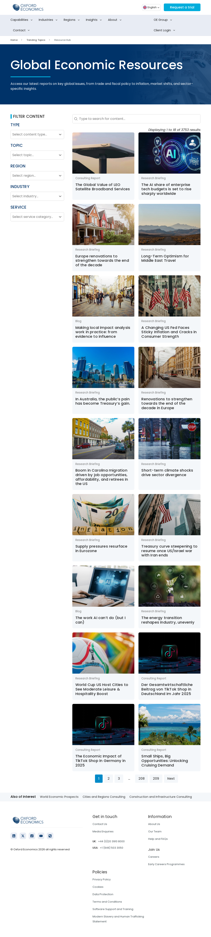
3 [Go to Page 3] (119, 778)
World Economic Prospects (59, 797)
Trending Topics (36, 40)
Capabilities (22, 20)
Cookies (98, 887)
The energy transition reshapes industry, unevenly (167, 620)
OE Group (163, 20)
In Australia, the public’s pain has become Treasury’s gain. (102, 401)
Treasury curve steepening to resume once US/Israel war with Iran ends (169, 551)
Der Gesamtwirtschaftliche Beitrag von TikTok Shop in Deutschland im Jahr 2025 (167, 689)
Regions (72, 20)
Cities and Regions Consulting (104, 797)
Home (14, 40)
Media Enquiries (103, 831)
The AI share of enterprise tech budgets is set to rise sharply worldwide (166, 189)
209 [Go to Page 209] (156, 778)
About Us (154, 824)
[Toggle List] (60, 134)
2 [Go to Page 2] (109, 778)
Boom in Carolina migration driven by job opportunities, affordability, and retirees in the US (101, 477)
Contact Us (100, 824)
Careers (153, 857)
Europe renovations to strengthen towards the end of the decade (102, 261)
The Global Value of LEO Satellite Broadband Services (102, 187)
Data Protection (103, 894)
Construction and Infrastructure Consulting (160, 797)
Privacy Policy (102, 879)
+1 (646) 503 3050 (111, 847)
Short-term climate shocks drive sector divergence (167, 472)
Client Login (165, 30)
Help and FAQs (158, 839)
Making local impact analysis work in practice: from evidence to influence (102, 332)
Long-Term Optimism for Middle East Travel (165, 258)
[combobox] (33, 134)
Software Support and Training (113, 909)
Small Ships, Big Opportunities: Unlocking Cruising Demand (164, 761)
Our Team (155, 831)
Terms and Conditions (107, 901)
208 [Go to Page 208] (141, 778)
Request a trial (182, 7)
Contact (22, 30)
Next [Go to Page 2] (171, 778)
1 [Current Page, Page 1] (98, 778)
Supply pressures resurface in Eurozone (101, 548)
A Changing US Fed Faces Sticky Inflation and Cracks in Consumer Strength (169, 332)
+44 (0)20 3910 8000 (111, 841)
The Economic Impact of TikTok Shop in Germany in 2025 (100, 761)
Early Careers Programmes (166, 864)
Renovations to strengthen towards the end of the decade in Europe (166, 403)
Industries (49, 20)
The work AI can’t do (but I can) (100, 620)
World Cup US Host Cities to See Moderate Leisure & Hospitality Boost (101, 689)
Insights (94, 20)
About (115, 20)
